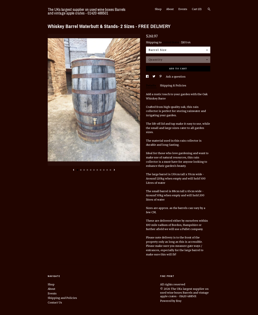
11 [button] (110, 170)
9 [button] (104, 170)
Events (182, 9)
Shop (158, 9)
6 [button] (94, 170)
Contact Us (55, 302)
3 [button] (84, 170)
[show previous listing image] (73, 170)
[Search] (209, 9)
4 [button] (87, 170)
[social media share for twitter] (154, 76)
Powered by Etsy (170, 300)
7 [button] (97, 170)
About (170, 9)
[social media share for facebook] (147, 76)
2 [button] (81, 170)
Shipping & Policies (173, 85)
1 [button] (77, 170)
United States (171, 42)
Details (151, 85)
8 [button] (100, 170)
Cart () (197, 9)
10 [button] (107, 170)
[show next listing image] (114, 170)
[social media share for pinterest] (161, 76)
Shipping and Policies (62, 298)
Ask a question (175, 76)
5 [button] (90, 170)
